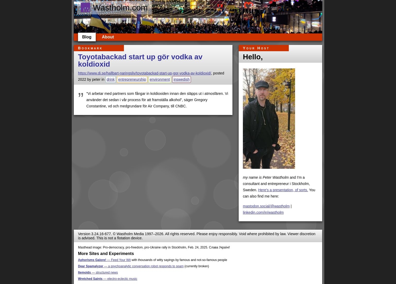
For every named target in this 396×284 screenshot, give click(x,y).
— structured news (98, 272)
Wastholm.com (114, 7)
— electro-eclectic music (107, 279)
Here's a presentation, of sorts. (283, 190)
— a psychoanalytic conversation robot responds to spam (131, 266)
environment (160, 79)
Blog (87, 37)
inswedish (181, 79)
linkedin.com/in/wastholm (263, 212)
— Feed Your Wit (104, 260)
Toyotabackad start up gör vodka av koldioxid (140, 60)
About (108, 37)
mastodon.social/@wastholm (266, 206)
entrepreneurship (132, 79)
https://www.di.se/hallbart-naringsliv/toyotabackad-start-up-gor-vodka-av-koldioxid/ (144, 73)
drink (111, 79)
